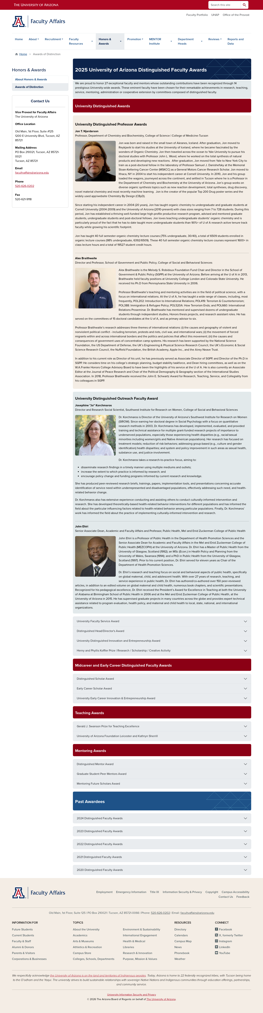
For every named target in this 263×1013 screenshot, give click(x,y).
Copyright (211, 892)
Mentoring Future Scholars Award (98, 784)
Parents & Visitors (23, 953)
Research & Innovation (137, 953)
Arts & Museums (83, 941)
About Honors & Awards (31, 79)
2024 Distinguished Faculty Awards (100, 818)
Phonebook (181, 953)
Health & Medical (134, 941)
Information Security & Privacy (182, 892)
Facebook (225, 929)
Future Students (22, 929)
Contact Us (226, 897)
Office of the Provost (236, 15)
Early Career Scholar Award (94, 688)
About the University (86, 929)
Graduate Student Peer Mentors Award (101, 774)
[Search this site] (224, 5)
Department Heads (186, 41)
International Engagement (140, 935)
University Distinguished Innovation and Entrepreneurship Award (118, 641)
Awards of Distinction (29, 87)
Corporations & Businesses (29, 959)
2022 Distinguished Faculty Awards (100, 844)
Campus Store (82, 953)
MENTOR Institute (155, 41)
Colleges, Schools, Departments (93, 959)
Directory (180, 929)
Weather (179, 959)
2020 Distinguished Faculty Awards (100, 870)
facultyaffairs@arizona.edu (32, 173)
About (33, 39)
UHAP (215, 15)
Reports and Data (236, 41)
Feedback (242, 897)
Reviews (213, 39)
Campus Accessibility (235, 892)
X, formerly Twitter (231, 935)
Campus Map (183, 941)
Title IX (154, 892)
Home (19, 39)
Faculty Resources (76, 41)
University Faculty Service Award (98, 621)
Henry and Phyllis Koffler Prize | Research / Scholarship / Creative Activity (124, 650)
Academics (80, 935)
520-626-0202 (24, 186)
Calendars (181, 935)
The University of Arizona (161, 999)
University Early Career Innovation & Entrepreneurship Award (116, 698)
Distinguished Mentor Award (95, 764)
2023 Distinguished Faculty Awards (100, 831)
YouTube (224, 953)
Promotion (134, 39)
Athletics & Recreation (87, 947)
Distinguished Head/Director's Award (100, 631)
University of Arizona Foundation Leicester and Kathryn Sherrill (117, 736)
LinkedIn (224, 947)
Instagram (225, 941)
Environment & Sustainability (141, 929)
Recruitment (53, 39)
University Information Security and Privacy (131, 994)
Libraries (128, 947)
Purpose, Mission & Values (140, 959)
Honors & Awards (105, 41)
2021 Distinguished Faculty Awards (99, 857)
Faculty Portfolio (197, 15)
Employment (104, 892)
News (178, 947)
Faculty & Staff (21, 941)
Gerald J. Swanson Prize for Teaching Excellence (108, 726)
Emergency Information (131, 892)
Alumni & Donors (23, 947)
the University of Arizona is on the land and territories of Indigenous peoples (98, 975)
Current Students (23, 935)
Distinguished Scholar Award (95, 679)
